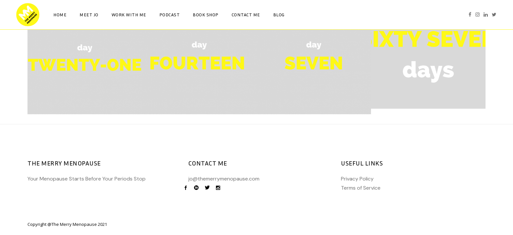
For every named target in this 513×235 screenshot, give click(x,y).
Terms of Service (360, 187)
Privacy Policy (357, 178)
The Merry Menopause (74, 224)
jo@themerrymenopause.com (223, 178)
